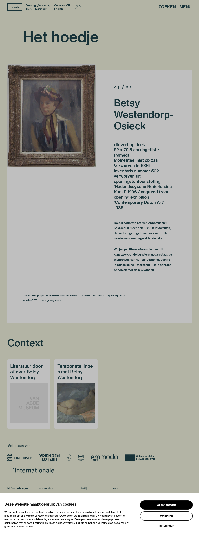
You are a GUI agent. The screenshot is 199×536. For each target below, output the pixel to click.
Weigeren (166, 516)
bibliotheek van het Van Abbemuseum (140, 260)
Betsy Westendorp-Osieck (144, 114)
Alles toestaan (166, 505)
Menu (186, 7)
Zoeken (167, 7)
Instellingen (166, 526)
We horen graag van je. (48, 300)
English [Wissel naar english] (58, 8)
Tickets (14, 7)
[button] (51, 115)
